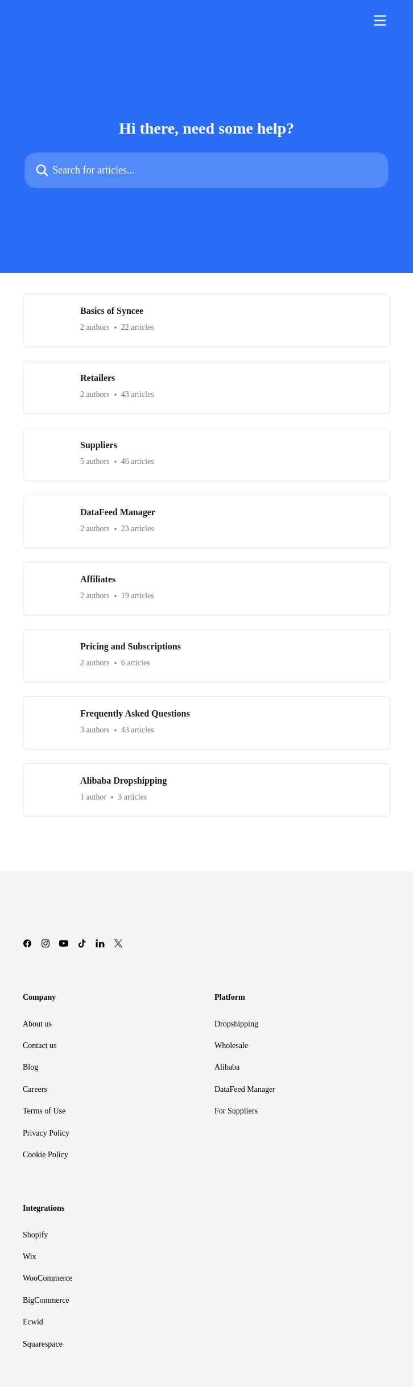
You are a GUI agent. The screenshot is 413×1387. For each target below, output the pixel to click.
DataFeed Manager (244, 1089)
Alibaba (226, 1067)
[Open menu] (380, 20)
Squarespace (43, 1344)
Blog (30, 1067)
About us (37, 1024)
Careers (35, 1089)
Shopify (35, 1235)
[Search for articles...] (206, 170)
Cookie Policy (45, 1154)
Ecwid (33, 1322)
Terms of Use (44, 1111)
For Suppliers (236, 1111)
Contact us (40, 1045)
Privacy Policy (46, 1133)
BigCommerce (46, 1300)
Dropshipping (236, 1024)
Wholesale (231, 1045)
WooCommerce (48, 1278)
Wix (29, 1256)
